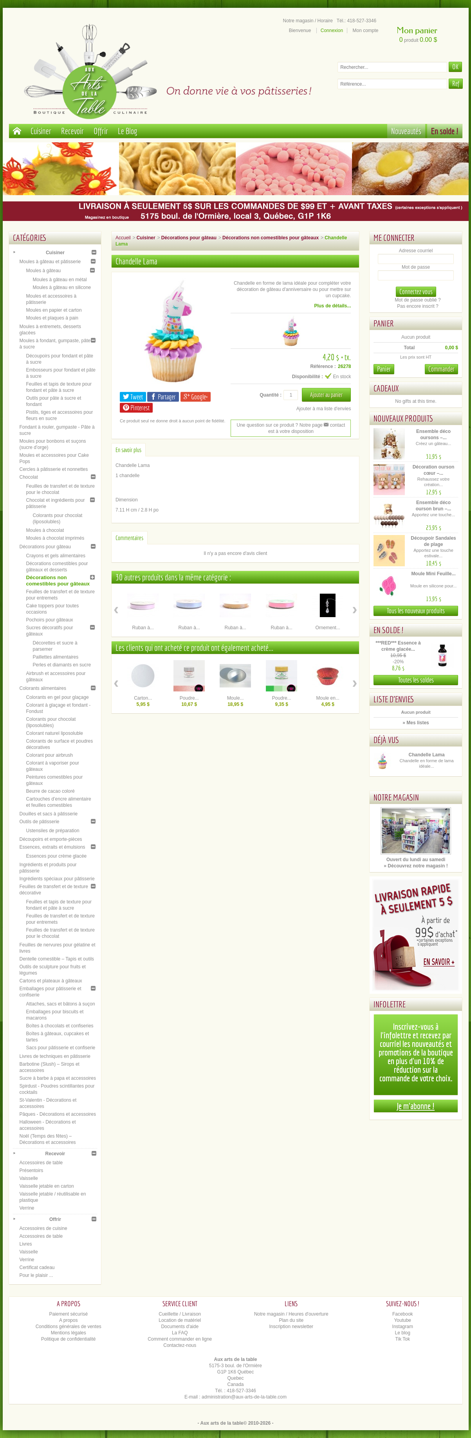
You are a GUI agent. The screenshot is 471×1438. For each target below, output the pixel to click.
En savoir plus (128, 449)
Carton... (143, 698)
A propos (68, 1320)
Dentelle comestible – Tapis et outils (57, 959)
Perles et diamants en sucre (62, 665)
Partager (163, 397)
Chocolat (29, 477)
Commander (441, 369)
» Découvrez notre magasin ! (416, 866)
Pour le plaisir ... (36, 1275)
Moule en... (327, 698)
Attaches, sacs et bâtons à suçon (60, 1004)
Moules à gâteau (43, 270)
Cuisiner (41, 131)
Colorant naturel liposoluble (54, 733)
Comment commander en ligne (180, 1339)
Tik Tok (402, 1339)
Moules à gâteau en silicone (62, 287)
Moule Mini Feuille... (433, 573)
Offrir (101, 131)
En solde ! (444, 131)
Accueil (123, 238)
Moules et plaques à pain (52, 318)
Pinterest (136, 408)
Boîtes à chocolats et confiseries (60, 1026)
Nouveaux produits (403, 418)
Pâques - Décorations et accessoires (58, 1114)
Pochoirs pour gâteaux (49, 620)
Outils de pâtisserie (40, 821)
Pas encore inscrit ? (417, 306)
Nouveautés (406, 131)
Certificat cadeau (37, 1267)
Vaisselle (29, 1178)
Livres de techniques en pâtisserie (55, 1056)
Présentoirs (31, 1170)
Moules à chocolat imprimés (55, 538)
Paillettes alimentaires (56, 657)
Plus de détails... (332, 306)
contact (334, 425)
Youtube (402, 1320)
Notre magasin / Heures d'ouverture (291, 1314)
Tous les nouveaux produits (416, 611)
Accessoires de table (41, 1162)
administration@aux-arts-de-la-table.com (244, 1397)
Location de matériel (180, 1320)
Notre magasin (396, 797)
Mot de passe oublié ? (417, 300)
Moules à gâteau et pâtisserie (50, 261)
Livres (26, 1244)
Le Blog (127, 131)
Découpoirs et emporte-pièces (51, 839)
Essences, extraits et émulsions (52, 847)
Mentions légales (68, 1333)
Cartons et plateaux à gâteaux (51, 981)
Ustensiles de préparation (52, 830)
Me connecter (394, 237)
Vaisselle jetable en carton (47, 1186)
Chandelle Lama (427, 755)
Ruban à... (143, 627)
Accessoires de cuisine (43, 1228)
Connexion (332, 30)
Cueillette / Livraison (180, 1314)
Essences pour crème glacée (56, 856)
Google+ (196, 397)
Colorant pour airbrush (49, 755)
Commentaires (129, 537)
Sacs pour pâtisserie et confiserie (61, 1047)
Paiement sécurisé (68, 1314)
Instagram (402, 1326)
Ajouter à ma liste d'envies (323, 408)
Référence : (323, 366)
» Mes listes (415, 722)
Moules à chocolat (45, 530)
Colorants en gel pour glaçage (57, 697)
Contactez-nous (179, 1345)
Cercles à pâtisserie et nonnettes (54, 469)
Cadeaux (386, 388)
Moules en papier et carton (54, 310)
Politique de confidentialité (68, 1339)
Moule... (235, 698)
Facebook (402, 1314)
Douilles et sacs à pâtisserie (49, 814)
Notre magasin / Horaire (308, 20)
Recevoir (72, 131)
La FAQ (180, 1333)
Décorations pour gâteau (45, 546)
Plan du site (291, 1320)
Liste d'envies (394, 699)
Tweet (133, 397)
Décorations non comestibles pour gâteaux (58, 580)
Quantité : (271, 395)
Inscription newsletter (291, 1326)
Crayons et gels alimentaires (55, 555)
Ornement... (328, 627)
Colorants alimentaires (43, 688)
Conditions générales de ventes (68, 1326)
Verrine (27, 1208)
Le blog (402, 1333)
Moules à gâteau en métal (60, 279)
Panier (384, 323)
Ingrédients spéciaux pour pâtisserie (57, 878)
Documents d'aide (180, 1326)
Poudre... (189, 698)
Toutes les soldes (416, 680)
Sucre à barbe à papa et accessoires (58, 1078)
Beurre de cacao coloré (50, 791)
